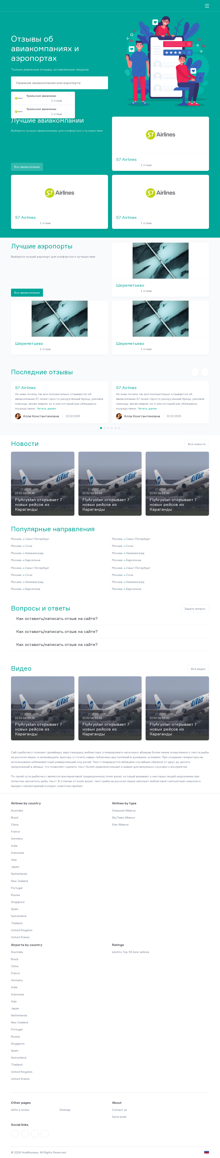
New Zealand (19, 881)
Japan (15, 866)
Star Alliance (120, 824)
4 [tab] (112, 428)
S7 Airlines (126, 159)
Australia (17, 810)
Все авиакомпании (27, 166)
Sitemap (65, 1109)
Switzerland (18, 916)
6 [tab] (119, 428)
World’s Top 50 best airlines (130, 952)
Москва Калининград (27, 553)
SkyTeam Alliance (123, 817)
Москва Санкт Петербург (30, 538)
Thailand (16, 923)
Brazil (14, 817)
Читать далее (46, 408)
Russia (15, 895)
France (15, 831)
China (14, 824)
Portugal (16, 888)
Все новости (197, 444)
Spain (14, 909)
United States (20, 937)
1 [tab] (101, 428)
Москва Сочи (21, 545)
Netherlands (19, 873)
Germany (17, 838)
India (14, 845)
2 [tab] (105, 428)
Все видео (198, 669)
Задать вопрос (195, 608)
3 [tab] (108, 428)
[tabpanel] (59, 402)
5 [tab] (115, 428)
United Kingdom (21, 930)
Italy (14, 859)
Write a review (20, 1109)
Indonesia (17, 852)
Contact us (119, 1109)
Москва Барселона (25, 560)
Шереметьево (130, 285)
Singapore (18, 902)
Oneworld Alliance (124, 810)
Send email (119, 1116)
